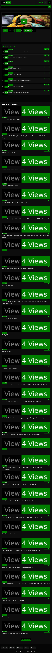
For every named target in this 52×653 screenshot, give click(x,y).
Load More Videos (26, 639)
